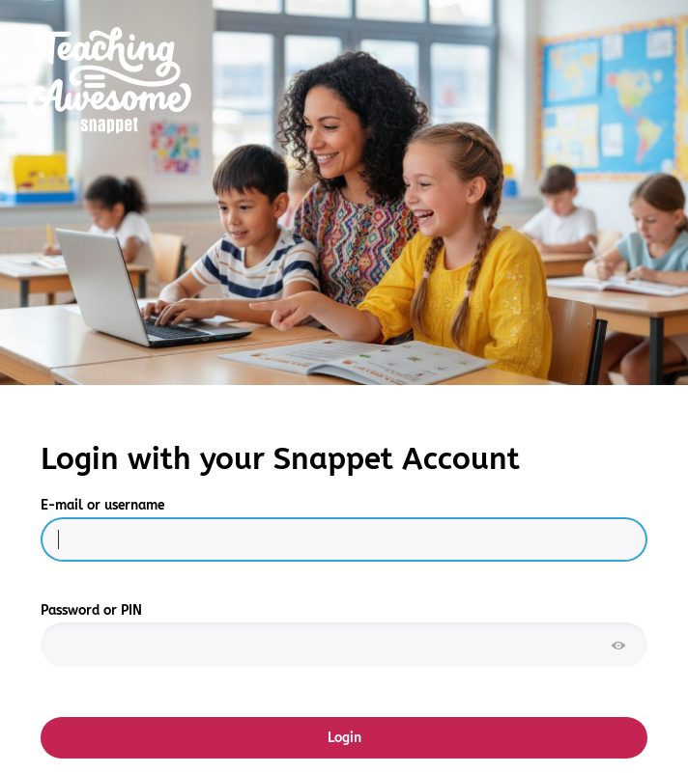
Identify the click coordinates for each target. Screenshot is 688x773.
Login (344, 737)
